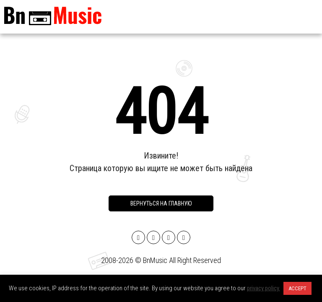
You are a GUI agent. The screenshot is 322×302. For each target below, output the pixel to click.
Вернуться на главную (161, 203)
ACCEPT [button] (297, 288)
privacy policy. (263, 288)
